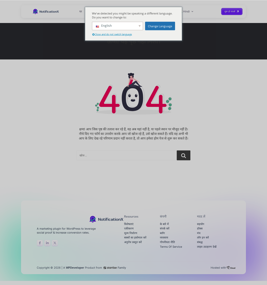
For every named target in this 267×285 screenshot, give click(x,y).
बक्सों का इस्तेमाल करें (136, 241)
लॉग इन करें (203, 241)
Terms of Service (173, 251)
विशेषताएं (129, 225)
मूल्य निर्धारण (131, 235)
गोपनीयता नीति (168, 246)
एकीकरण (129, 230)
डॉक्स (200, 230)
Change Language (160, 26)
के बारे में (165, 225)
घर (80, 12)
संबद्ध (200, 246)
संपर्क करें (165, 230)
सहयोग (201, 225)
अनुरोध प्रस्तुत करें (134, 246)
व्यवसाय (164, 241)
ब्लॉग (163, 235)
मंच (199, 235)
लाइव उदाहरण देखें (207, 251)
